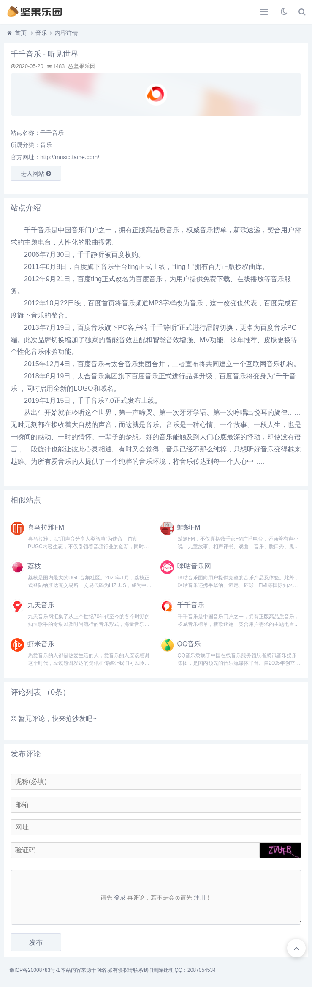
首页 (21, 33)
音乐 (41, 33)
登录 (120, 897)
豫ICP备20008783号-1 (34, 970)
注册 (200, 897)
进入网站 (36, 173)
